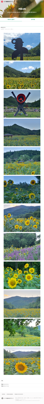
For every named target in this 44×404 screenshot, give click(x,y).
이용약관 (3, 394)
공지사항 (33, 19)
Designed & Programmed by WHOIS (33, 400)
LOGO (7, 398)
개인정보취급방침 (10, 394)
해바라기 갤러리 (11, 19)
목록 (2, 380)
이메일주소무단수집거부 (18, 394)
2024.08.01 (6, 384)
